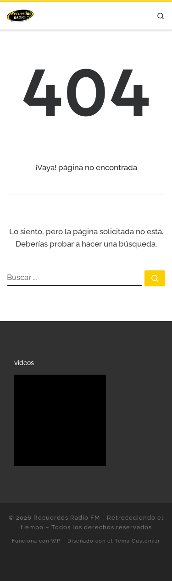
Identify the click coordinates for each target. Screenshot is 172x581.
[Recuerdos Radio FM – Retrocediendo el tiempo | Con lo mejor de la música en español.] (20, 14)
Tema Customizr (137, 541)
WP (56, 541)
